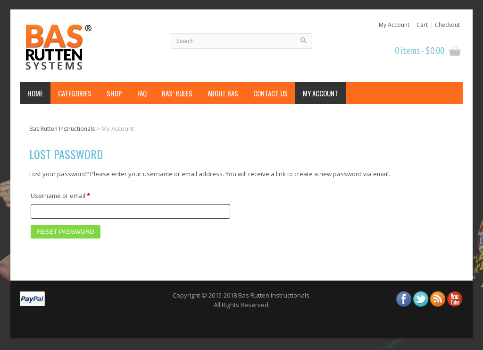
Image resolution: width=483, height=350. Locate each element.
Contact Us (270, 93)
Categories (75, 93)
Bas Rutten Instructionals (62, 129)
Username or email (73, 194)
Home (35, 93)
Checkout (447, 25)
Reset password (65, 231)
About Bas (223, 93)
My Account (394, 25)
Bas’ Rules (177, 93)
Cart (422, 25)
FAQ (142, 93)
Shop (114, 93)
